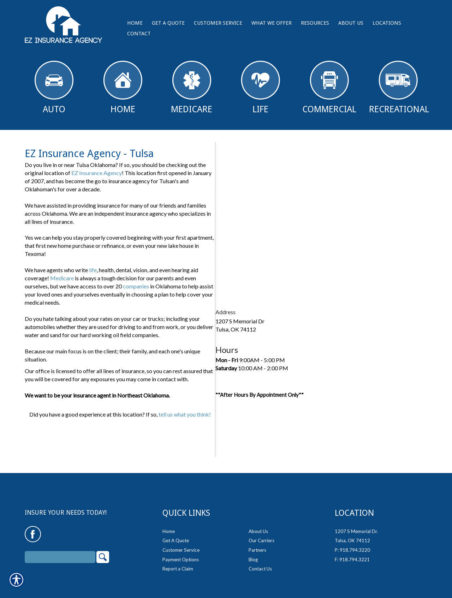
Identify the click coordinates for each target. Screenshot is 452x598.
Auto (54, 87)
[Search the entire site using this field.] (60, 557)
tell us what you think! (185, 414)
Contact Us (260, 569)
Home (122, 87)
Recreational (399, 87)
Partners (257, 550)
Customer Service (181, 550)
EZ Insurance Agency (96, 172)
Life (260, 87)
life (93, 270)
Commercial (329, 87)
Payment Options (180, 559)
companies (136, 286)
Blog (253, 559)
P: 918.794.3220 (352, 550)
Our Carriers (261, 540)
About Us (258, 531)
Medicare (191, 87)
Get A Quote (175, 540)
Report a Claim (177, 569)
